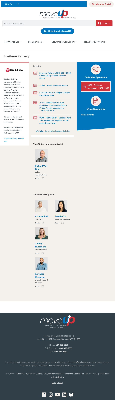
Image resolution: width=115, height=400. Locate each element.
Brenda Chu (60, 216)
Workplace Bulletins (44, 131)
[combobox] (49, 23)
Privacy (60, 382)
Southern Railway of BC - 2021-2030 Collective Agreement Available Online (55, 75)
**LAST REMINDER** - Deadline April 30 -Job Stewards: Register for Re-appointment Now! (55, 120)
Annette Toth (41, 216)
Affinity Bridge (57, 377)
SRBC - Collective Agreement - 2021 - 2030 (98, 86)
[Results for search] (49, 27)
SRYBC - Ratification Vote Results (53, 85)
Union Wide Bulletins (61, 131)
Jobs (54, 382)
